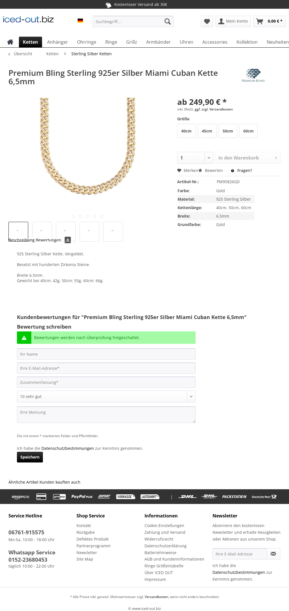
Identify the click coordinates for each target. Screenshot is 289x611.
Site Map (84, 559)
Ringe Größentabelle (163, 565)
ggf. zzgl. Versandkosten (214, 109)
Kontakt (83, 525)
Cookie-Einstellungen (164, 525)
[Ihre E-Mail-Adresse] (106, 368)
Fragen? (241, 170)
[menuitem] (133, 24)
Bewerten (211, 170)
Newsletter (86, 552)
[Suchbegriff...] (133, 21)
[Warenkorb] (269, 21)
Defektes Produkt (92, 539)
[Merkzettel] (207, 21)
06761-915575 (26, 532)
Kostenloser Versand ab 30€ (135, 4)
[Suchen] (168, 21)
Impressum (155, 579)
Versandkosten (156, 596)
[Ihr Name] (106, 354)
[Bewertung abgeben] (106, 396)
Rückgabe (85, 532)
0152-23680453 (27, 559)
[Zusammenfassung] (106, 382)
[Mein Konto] (233, 21)
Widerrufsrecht (158, 539)
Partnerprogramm (93, 545)
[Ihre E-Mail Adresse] (240, 553)
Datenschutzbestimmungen (67, 448)
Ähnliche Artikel (23, 482)
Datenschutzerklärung (165, 545)
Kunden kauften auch (60, 482)
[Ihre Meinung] (106, 414)
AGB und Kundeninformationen (174, 559)
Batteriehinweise (160, 552)
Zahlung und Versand (164, 532)
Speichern (30, 457)
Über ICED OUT (158, 572)
